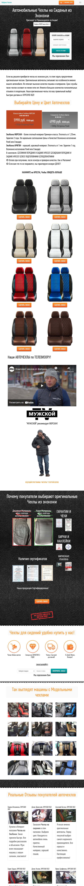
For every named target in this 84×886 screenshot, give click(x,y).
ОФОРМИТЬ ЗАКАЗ (66, 2)
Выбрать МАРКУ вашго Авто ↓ (42, 24)
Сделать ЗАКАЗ (42, 601)
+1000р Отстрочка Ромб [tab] (24, 119)
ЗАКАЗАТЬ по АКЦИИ (60, 50)
